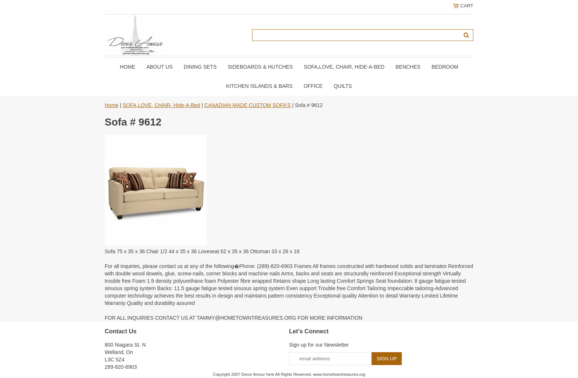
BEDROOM (445, 67)
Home (127, 67)
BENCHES (408, 67)
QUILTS (343, 86)
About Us (159, 67)
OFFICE (313, 86)
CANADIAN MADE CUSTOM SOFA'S (247, 105)
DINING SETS (200, 67)
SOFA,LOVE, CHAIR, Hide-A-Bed (344, 67)
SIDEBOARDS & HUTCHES (260, 67)
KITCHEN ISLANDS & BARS (259, 86)
